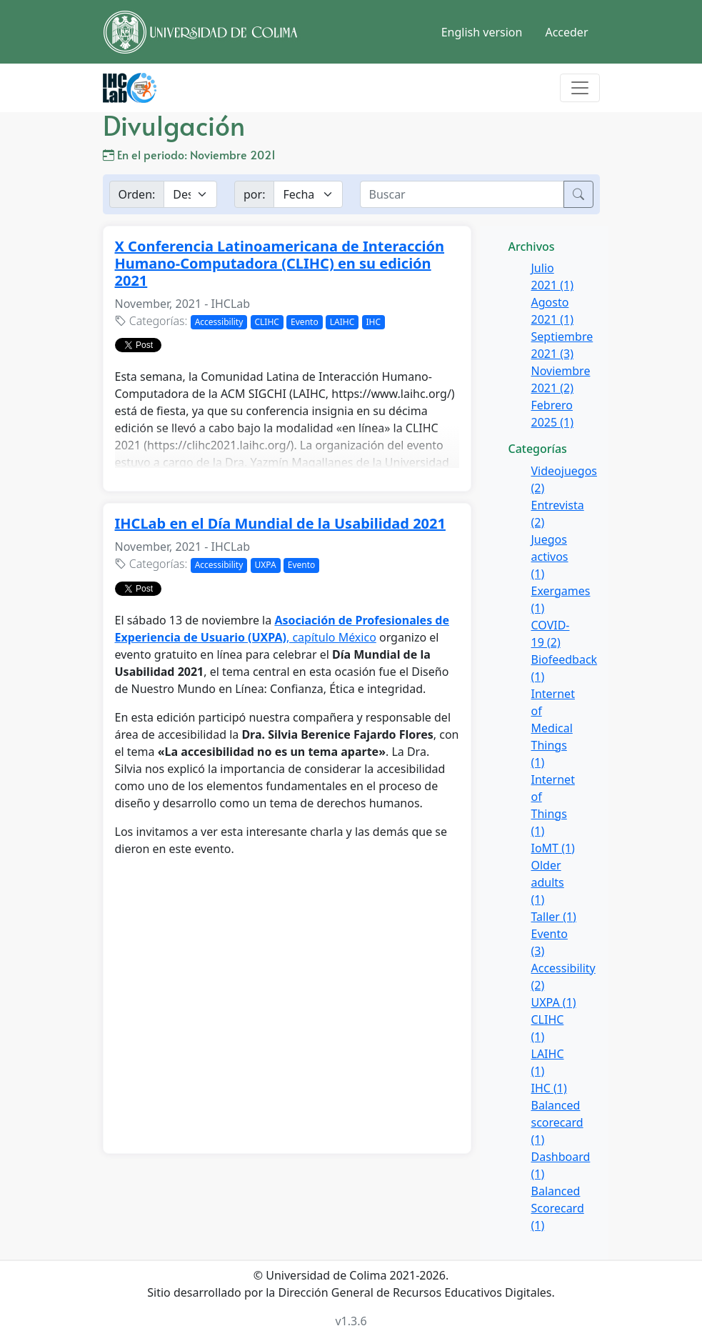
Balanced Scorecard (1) (557, 1208)
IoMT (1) (553, 848)
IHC (373, 322)
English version (482, 32)
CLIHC (267, 322)
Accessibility (219, 322)
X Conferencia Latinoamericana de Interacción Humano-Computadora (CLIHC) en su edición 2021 (280, 263)
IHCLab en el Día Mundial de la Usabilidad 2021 (280, 523)
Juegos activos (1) (549, 557)
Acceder (566, 32)
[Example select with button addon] (190, 194)
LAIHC (342, 322)
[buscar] (462, 194)
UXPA (265, 565)
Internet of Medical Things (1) (553, 728)
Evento (305, 322)
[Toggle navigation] (580, 88)
